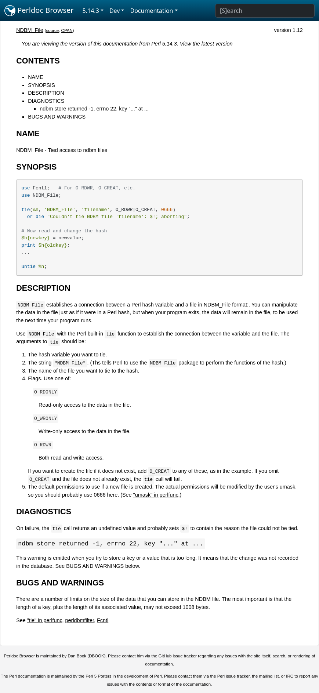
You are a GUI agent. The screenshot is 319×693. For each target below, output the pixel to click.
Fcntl (102, 621)
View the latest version (206, 44)
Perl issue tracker (233, 676)
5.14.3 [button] (91, 11)
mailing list (269, 676)
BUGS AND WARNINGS (57, 117)
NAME (35, 77)
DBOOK (96, 656)
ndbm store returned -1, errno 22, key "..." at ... (94, 109)
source (52, 30)
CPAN (67, 30)
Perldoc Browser (39, 10)
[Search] (265, 11)
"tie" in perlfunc (44, 621)
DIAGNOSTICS (46, 101)
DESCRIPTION (46, 93)
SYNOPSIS (41, 85)
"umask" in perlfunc (155, 495)
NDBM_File (29, 30)
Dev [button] (114, 11)
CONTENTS (38, 60)
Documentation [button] (151, 11)
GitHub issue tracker (178, 656)
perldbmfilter (79, 621)
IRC (289, 676)
